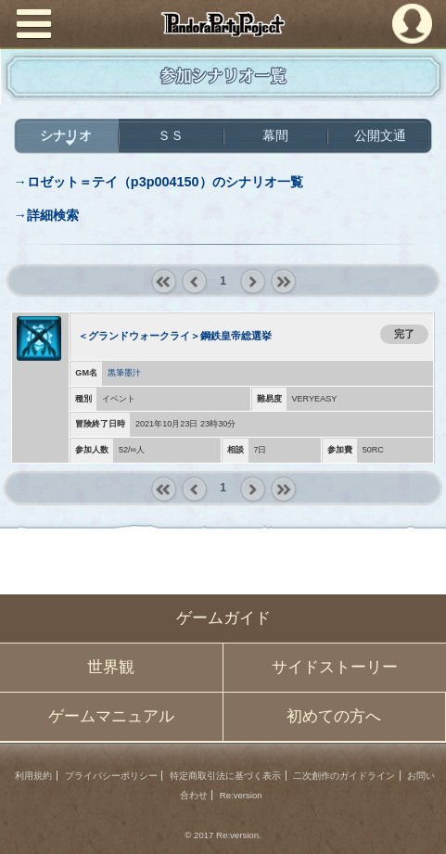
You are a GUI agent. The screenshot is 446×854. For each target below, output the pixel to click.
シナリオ (66, 135)
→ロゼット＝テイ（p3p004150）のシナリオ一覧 (157, 181)
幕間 (275, 135)
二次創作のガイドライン (344, 776)
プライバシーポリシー (111, 776)
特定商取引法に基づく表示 (225, 776)
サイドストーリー (335, 667)
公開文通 (380, 135)
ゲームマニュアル (111, 716)
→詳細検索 (45, 215)
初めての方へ (334, 716)
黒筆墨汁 (124, 372)
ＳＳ (171, 135)
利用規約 (33, 776)
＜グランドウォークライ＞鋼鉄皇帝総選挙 (175, 335)
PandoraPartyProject (223, 24)
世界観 (110, 667)
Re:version (241, 795)
